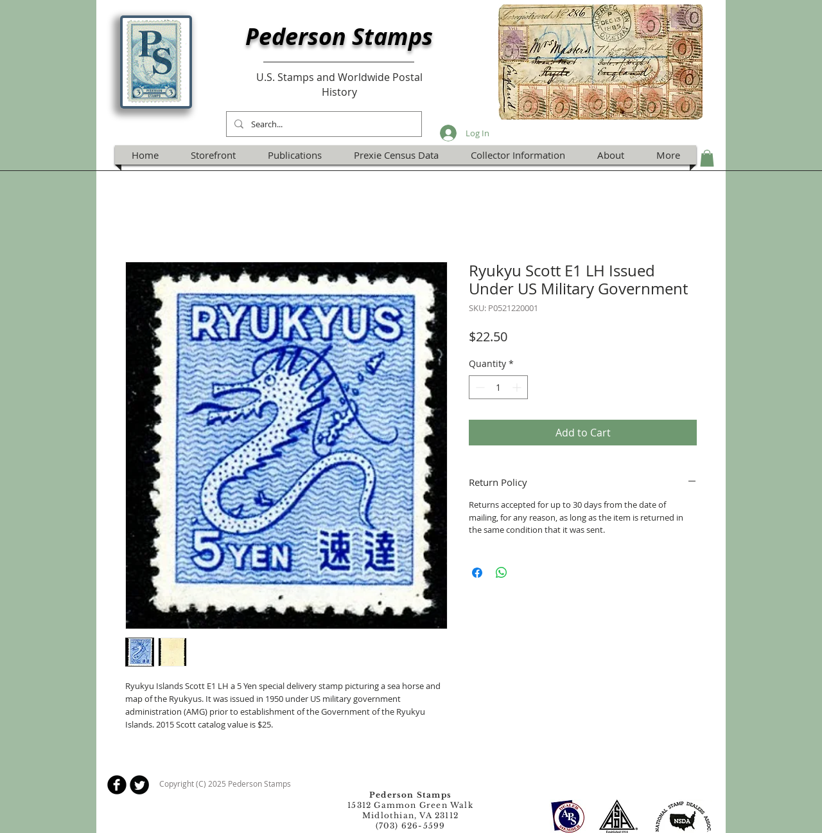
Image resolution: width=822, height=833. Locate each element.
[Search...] (322, 124)
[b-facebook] (117, 784)
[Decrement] (479, 387)
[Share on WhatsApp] (501, 572)
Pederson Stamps (339, 36)
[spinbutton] (498, 387)
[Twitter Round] (139, 784)
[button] (707, 158)
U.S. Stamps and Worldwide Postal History (339, 84)
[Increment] (518, 387)
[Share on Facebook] (477, 572)
